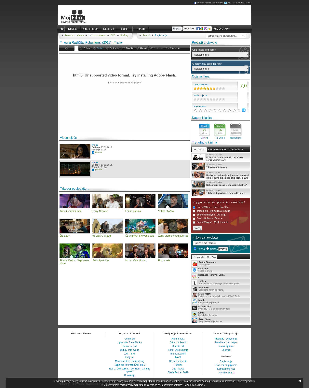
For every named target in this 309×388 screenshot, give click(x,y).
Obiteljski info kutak (220, 314)
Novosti (72, 28)
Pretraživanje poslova (220, 301)
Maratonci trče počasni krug (129, 361)
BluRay (124, 35)
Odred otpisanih (178, 342)
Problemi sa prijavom (226, 365)
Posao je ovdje (220, 269)
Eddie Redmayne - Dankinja (209, 214)
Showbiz (226, 350)
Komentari (175, 48)
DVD (113, 35)
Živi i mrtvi (129, 353)
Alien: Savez (178, 338)
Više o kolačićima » (195, 385)
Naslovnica (62, 29)
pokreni (98, 152)
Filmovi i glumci (226, 346)
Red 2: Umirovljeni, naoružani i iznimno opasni (129, 370)
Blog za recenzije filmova (220, 320)
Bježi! (178, 357)
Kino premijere (217, 149)
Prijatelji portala (205, 257)
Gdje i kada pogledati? (204, 49)
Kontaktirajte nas (226, 368)
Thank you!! (220, 263)
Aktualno (199, 149)
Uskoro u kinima (97, 35)
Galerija (129, 48)
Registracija (161, 35)
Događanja (236, 149)
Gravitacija (129, 375)
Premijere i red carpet (226, 342)
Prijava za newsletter (205, 237)
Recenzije (109, 28)
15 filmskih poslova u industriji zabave (220, 192)
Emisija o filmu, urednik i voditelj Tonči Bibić (220, 295)
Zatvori (299, 381)
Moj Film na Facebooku (210, 3)
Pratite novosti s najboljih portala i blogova (220, 282)
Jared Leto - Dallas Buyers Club (211, 211)
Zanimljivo (158, 48)
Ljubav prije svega (129, 350)
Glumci (143, 48)
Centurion (129, 338)
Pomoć (146, 35)
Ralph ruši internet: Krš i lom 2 (129, 365)
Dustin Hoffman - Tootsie (207, 218)
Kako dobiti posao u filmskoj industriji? (220, 184)
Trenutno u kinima (74, 35)
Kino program (91, 28)
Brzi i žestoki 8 (178, 353)
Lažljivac (129, 357)
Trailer (100, 48)
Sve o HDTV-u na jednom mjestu (220, 307)
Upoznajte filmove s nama (220, 289)
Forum (141, 28)
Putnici (177, 365)
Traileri (125, 28)
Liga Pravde (178, 368)
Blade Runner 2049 (178, 372)
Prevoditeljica (130, 346)
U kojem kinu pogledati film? (207, 63)
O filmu (87, 48)
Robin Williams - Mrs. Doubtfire (211, 207)
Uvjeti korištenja (226, 372)
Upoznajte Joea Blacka (129, 342)
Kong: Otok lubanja (178, 350)
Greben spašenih (178, 361)
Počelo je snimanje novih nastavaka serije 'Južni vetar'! (220, 157)
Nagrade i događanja (226, 338)
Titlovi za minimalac (220, 166)
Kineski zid (178, 346)
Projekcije (114, 48)
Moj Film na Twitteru (239, 3)
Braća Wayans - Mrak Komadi (210, 222)
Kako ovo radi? (221, 29)
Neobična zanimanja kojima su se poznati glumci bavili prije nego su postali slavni (220, 175)
